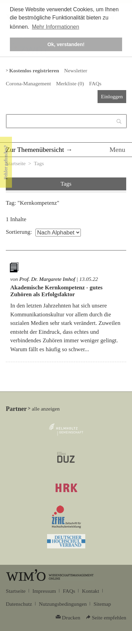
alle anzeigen (46, 409)
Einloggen (112, 96)
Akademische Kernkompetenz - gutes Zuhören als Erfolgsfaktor (56, 291)
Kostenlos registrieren (34, 70)
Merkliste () (70, 83)
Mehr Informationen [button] (55, 27)
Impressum (44, 591)
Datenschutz (19, 604)
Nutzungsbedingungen (63, 604)
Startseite (16, 163)
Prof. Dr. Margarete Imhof (47, 279)
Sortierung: (19, 232)
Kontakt (90, 591)
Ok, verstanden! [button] (66, 44)
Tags (39, 163)
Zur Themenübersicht (35, 149)
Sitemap (102, 604)
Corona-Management (28, 83)
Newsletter (75, 70)
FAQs (95, 83)
